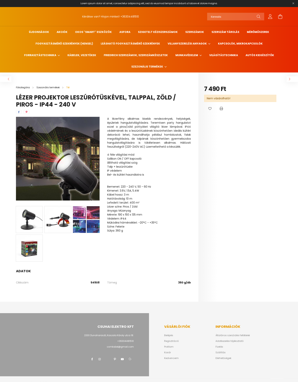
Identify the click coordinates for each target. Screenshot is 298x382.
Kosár (167, 352)
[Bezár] (293, 3)
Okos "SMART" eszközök (93, 32)
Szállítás (221, 352)
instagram (99, 359)
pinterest (115, 359)
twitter (107, 359)
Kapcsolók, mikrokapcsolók (240, 43)
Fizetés (219, 346)
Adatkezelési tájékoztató (229, 341)
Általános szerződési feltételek (233, 335)
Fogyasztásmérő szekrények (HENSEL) (64, 43)
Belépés (168, 335)
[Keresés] (235, 16)
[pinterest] (26, 112)
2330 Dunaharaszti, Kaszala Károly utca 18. (109, 335)
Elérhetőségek (223, 358)
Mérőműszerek (258, 32)
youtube (122, 359)
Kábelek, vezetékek (81, 55)
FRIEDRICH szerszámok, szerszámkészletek (136, 55)
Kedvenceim (171, 358)
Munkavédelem (187, 55)
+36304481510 (129, 16)
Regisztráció (171, 341)
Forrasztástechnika (40, 55)
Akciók (62, 32)
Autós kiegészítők (260, 55)
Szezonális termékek (147, 66)
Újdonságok (39, 32)
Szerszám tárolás (225, 32)
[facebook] (19, 112)
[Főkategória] (23, 87)
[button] (210, 108)
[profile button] (270, 16)
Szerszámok (194, 32)
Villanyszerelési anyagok (187, 43)
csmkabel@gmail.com (120, 346)
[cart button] (280, 16)
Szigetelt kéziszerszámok (158, 32)
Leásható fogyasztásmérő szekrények (130, 43)
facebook (92, 359)
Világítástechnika (223, 55)
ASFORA (124, 32)
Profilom (169, 346)
